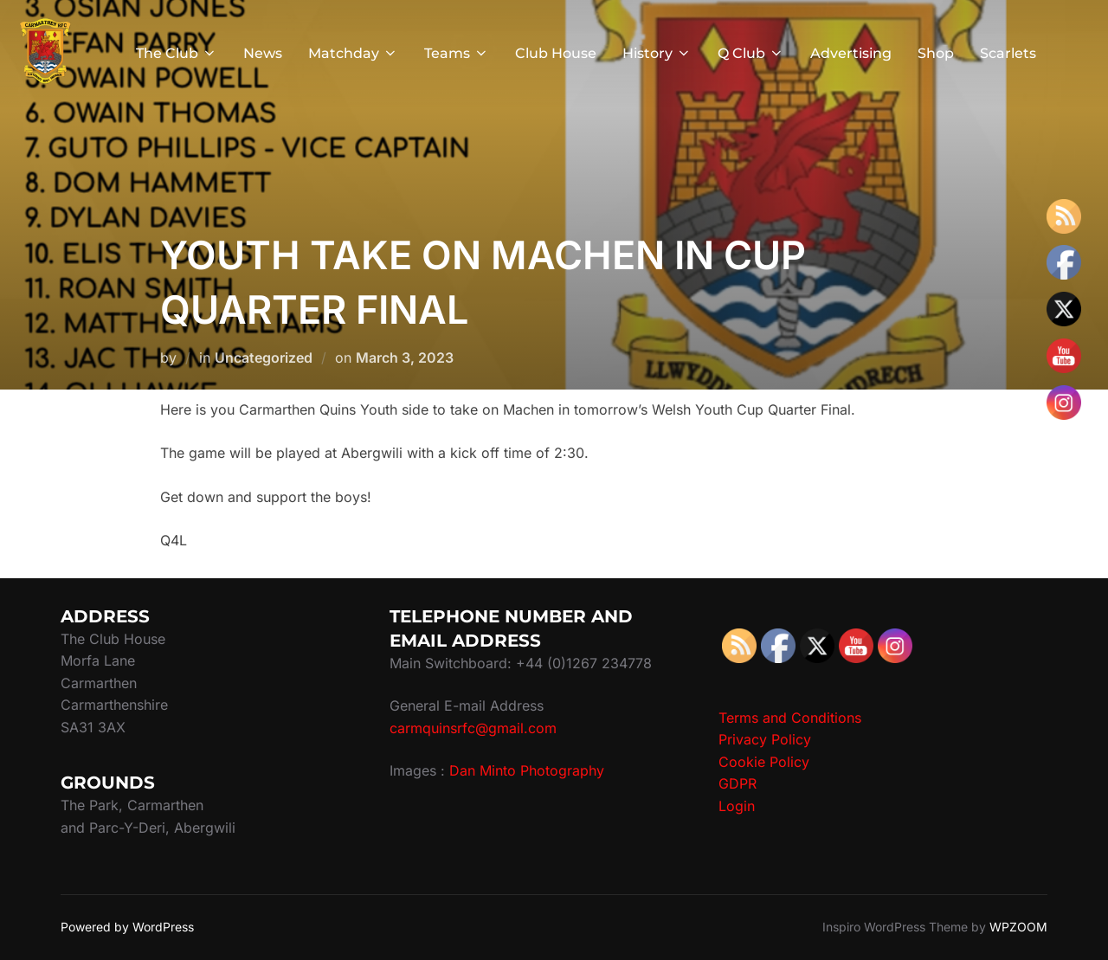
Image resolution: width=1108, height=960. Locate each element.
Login (736, 806)
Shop (936, 53)
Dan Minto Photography (526, 770)
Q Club (751, 53)
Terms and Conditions (789, 717)
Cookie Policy (763, 761)
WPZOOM (1018, 926)
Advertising (851, 53)
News (262, 53)
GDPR (737, 783)
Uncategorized (263, 357)
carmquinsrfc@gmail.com (473, 728)
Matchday (353, 53)
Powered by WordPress (127, 926)
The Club (176, 53)
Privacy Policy (764, 739)
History (657, 53)
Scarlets (1008, 53)
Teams (456, 53)
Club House (555, 53)
